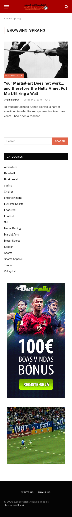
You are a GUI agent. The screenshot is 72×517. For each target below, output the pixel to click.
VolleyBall (10, 271)
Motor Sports (12, 240)
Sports (8, 252)
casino (8, 185)
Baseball (9, 173)
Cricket (8, 191)
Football (9, 216)
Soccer (8, 246)
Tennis (8, 265)
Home (7, 18)
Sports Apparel (13, 259)
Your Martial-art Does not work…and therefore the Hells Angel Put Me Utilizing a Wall (35, 88)
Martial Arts (14, 75)
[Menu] (6, 6)
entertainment (13, 197)
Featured (10, 210)
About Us (44, 492)
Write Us (27, 492)
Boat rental (11, 179)
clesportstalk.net (14, 505)
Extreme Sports (13, 203)
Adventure (10, 167)
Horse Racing (12, 228)
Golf (7, 222)
